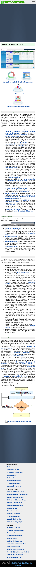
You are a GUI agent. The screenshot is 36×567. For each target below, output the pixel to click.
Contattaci (18, 565)
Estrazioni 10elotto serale (15, 492)
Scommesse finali (11, 246)
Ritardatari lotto (12, 533)
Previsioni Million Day (14, 557)
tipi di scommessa (12, 136)
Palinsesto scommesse (13, 228)
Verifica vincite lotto (13, 546)
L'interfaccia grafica (26, 81)
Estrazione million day (14, 511)
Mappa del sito (16, 563)
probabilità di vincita (12, 201)
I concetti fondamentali (18, 93)
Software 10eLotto (13, 469)
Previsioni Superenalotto (15, 555)
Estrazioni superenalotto (15, 505)
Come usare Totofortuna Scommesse (18, 105)
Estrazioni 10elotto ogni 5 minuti (17, 494)
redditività (26, 200)
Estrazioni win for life (14, 519)
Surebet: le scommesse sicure (16, 188)
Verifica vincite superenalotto (16, 544)
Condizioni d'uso (27, 563)
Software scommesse (14, 467)
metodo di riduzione (21, 359)
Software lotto (11, 475)
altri (18, 198)
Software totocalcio (13, 478)
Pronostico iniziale (11, 236)
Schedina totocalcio (13, 513)
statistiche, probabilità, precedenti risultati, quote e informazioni (20, 132)
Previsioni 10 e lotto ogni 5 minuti (18, 552)
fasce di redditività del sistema (23, 211)
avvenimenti (9, 134)
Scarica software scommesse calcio (19, 421)
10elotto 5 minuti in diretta (15, 497)
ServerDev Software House (19, 562)
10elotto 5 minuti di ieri (14, 502)
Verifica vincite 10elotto (14, 541)
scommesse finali (14, 177)
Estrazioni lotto (12, 508)
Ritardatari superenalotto (15, 530)
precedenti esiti (10, 144)
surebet (24, 180)
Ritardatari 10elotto (13, 527)
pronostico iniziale (11, 168)
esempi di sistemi (27, 363)
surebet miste (24, 191)
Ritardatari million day (14, 535)
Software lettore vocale (14, 486)
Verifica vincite (12, 538)
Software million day (14, 480)
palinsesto (24, 134)
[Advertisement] (18, 23)
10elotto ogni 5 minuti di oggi (16, 500)
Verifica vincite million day (15, 549)
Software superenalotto (14, 472)
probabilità (23, 142)
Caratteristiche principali (11, 81)
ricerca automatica (29, 179)
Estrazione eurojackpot (14, 522)
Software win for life (13, 483)
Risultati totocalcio (13, 516)
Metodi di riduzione (11, 193)
